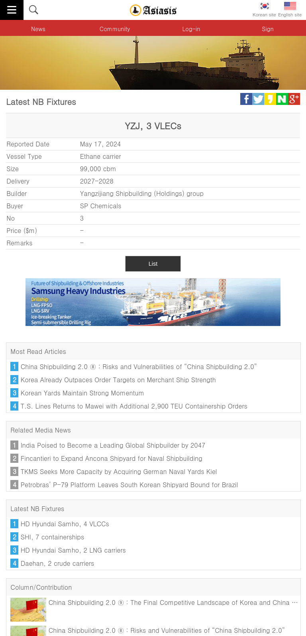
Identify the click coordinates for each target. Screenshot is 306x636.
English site (290, 10)
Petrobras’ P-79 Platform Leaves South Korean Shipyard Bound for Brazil (129, 484)
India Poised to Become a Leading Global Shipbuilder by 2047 (113, 445)
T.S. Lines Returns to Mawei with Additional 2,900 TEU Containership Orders (134, 406)
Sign (267, 29)
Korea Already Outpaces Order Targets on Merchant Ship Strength (118, 379)
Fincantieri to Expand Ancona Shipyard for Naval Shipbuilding (111, 458)
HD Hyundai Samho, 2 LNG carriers (73, 550)
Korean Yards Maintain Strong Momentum (82, 392)
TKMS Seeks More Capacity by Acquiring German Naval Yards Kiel (119, 471)
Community (115, 29)
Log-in (191, 29)
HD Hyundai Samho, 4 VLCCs (65, 523)
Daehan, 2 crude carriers (57, 563)
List (153, 264)
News (38, 29)
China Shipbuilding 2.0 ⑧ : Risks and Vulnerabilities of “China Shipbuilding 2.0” (139, 366)
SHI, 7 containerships (52, 536)
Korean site (264, 10)
